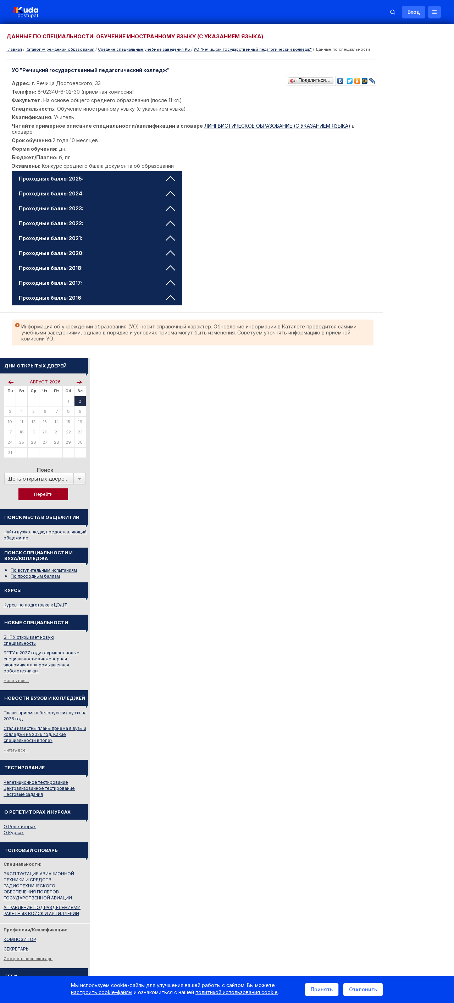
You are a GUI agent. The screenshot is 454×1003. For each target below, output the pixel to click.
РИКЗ (373, 754)
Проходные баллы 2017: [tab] (98, 289)
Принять (322, 990)
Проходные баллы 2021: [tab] (98, 244)
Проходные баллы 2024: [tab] (98, 199)
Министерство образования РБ (400, 763)
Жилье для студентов (390, 815)
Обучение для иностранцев (400, 907)
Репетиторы (380, 805)
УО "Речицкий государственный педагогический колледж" (253, 49)
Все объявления (385, 824)
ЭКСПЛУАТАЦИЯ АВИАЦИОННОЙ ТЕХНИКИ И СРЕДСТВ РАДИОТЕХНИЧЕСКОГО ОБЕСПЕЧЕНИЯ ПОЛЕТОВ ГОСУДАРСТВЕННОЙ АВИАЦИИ (402, 561)
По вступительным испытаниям (408, 245)
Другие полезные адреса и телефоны (408, 773)
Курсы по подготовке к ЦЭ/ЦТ (399, 280)
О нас (276, 907)
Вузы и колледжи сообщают (410, 681)
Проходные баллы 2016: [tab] (98, 303)
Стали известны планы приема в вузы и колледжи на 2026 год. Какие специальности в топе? (408, 409)
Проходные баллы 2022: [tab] (98, 229)
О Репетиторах (383, 501)
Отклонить (363, 990)
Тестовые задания (387, 469)
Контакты (339, 907)
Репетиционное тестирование (399, 457)
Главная (14, 49)
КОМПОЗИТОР (383, 614)
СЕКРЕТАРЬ (380, 624)
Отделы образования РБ (393, 744)
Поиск (409, 145)
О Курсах (377, 507)
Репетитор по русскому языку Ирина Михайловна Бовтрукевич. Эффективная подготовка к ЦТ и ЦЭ (406, 869)
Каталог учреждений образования (60, 49)
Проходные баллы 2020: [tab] (98, 259)
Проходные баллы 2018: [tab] (98, 274)
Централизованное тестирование (403, 463)
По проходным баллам (399, 251)
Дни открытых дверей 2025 (409, 691)
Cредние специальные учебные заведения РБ (144, 49)
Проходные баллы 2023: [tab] (98, 214)
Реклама (304, 907)
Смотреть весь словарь (391, 633)
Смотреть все (381, 702)
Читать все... (380, 355)
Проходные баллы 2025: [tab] (98, 184)
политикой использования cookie (236, 994)
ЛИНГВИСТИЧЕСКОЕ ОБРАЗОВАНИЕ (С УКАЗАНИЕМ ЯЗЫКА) (278, 131)
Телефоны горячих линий (394, 735)
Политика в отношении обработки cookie (65, 967)
